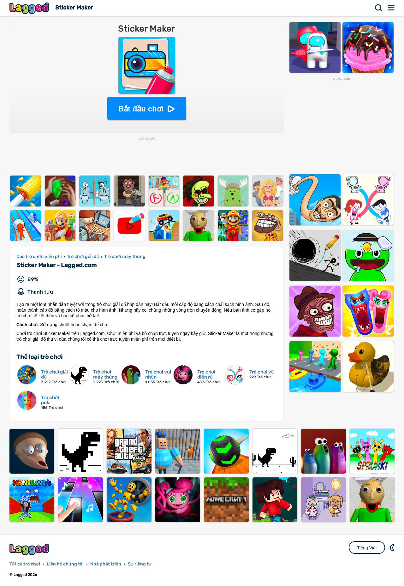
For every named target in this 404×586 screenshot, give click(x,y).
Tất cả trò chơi (24, 564)
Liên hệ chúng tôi (65, 564)
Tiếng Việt (367, 547)
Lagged (29, 8)
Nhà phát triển (105, 564)
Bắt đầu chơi (141, 109)
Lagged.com (29, 549)
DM (393, 547)
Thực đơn (391, 8)
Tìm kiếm (378, 8)
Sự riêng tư (140, 564)
